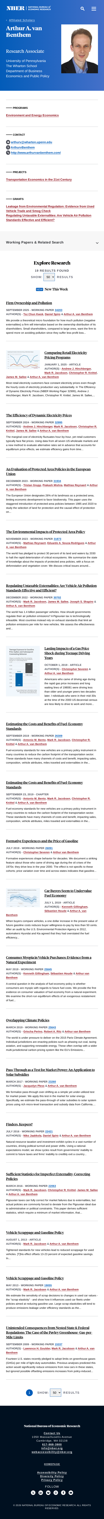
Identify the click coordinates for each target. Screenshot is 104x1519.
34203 (58, 310)
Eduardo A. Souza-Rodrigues (65, 542)
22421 (49, 1131)
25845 (48, 969)
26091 (49, 848)
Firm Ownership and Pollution (29, 302)
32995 (58, 422)
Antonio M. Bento (34, 739)
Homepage (52, 1464)
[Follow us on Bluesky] (48, 1492)
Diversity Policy (52, 1476)
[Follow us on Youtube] (71, 1492)
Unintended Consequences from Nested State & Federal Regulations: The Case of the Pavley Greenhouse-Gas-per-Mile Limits (49, 1332)
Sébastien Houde (55, 910)
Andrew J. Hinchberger (76, 368)
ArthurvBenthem (23, 147)
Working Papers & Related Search (35, 242)
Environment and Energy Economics (32, 115)
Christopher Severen (75, 669)
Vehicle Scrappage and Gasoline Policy (35, 1232)
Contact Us (52, 1433)
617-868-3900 (52, 1444)
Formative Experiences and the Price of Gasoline (42, 841)
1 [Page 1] (29, 1393)
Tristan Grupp (32, 485)
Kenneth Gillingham (74, 906)
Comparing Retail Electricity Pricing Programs (65, 355)
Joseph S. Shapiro (81, 601)
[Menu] (94, 9)
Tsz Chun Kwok (33, 314)
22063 (52, 1185)
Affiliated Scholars (22, 20)
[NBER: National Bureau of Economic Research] (31, 9)
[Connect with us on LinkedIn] (40, 1492)
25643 (52, 1027)
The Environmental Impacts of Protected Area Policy (45, 531)
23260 (52, 1081)
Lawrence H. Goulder (36, 1348)
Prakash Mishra (52, 485)
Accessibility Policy (52, 1472)
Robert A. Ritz (52, 1031)
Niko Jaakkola (32, 1135)
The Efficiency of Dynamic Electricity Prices (39, 415)
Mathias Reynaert (75, 485)
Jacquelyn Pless (33, 1085)
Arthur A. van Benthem (78, 314)
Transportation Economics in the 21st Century (39, 179)
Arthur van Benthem (66, 852)
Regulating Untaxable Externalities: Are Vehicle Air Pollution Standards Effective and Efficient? (51, 588)
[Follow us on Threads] (56, 1492)
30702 (57, 597)
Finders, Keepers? (19, 1124)
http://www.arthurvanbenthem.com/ (36, 152)
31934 (57, 480)
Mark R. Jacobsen (55, 372)
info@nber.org (52, 1448)
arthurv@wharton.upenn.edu (31, 142)
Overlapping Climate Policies (27, 1020)
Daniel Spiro (52, 314)
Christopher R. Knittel (83, 372)
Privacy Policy (52, 1479)
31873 (57, 538)
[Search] (82, 9)
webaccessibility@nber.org (52, 1451)
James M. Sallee (16, 376)
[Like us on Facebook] (63, 1492)
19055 (48, 1285)
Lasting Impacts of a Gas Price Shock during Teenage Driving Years (67, 653)
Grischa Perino (32, 1031)
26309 (58, 735)
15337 (58, 1344)
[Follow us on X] (33, 1492)
